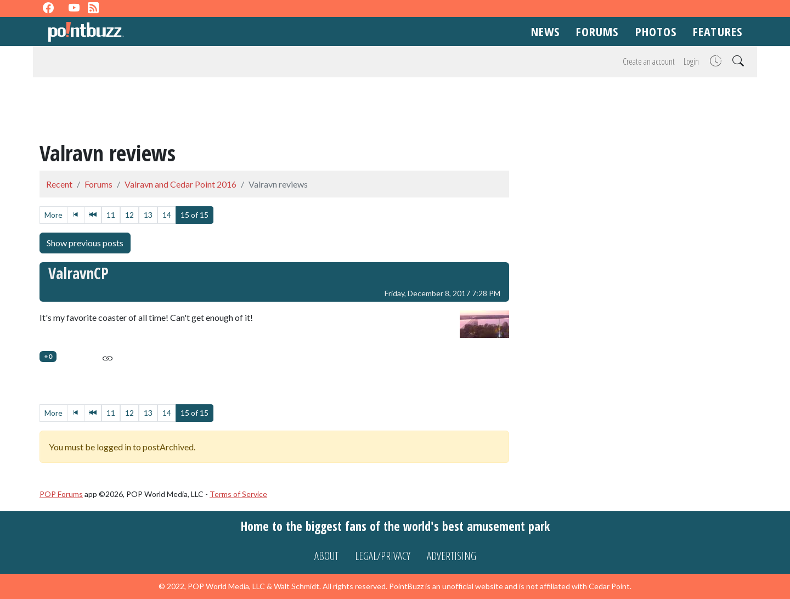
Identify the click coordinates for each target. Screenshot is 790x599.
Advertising (451, 556)
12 (129, 214)
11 (110, 214)
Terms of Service (238, 494)
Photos (656, 31)
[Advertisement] (395, 110)
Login (691, 61)
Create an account (649, 61)
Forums (597, 31)
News (545, 31)
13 (148, 214)
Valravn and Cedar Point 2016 (180, 184)
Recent (59, 184)
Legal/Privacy (382, 556)
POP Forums (61, 494)
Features (717, 31)
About (326, 556)
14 (166, 214)
